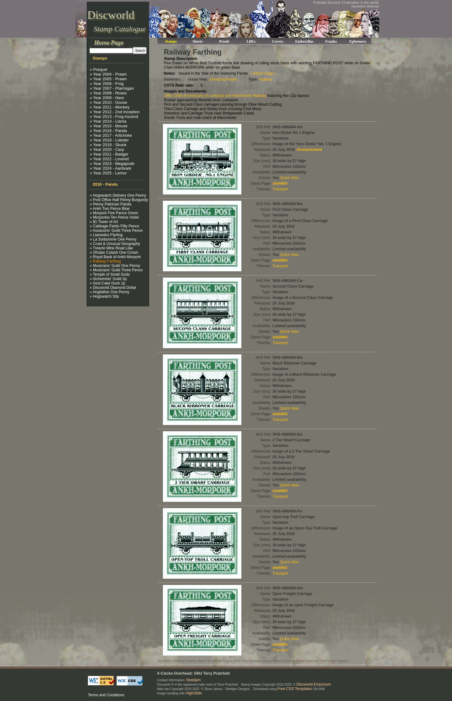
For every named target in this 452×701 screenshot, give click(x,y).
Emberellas (304, 41)
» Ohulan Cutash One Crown (114, 252)
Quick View (289, 178)
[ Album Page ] (263, 73)
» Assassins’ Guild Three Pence (116, 230)
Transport (280, 189)
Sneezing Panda (223, 79)
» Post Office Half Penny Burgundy (119, 200)
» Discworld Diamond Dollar (113, 287)
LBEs (251, 41)
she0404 (279, 183)
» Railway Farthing (105, 261)
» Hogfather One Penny (109, 292)
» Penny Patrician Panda (110, 204)
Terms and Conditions (106, 695)
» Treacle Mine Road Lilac (111, 248)
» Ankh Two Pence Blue (110, 208)
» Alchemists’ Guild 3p (108, 279)
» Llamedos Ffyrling (106, 235)
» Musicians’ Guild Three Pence (116, 270)
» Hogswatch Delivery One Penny (118, 195)
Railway (265, 79)
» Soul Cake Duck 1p (107, 283)
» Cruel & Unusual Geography (115, 244)
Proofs (224, 41)
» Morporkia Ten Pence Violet (114, 217)
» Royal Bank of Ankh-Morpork (115, 257)
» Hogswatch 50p (104, 296)
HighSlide (194, 693)
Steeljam (193, 680)
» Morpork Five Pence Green (114, 213)
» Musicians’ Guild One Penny (115, 265)
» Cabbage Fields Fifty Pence (114, 226)
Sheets (197, 41)
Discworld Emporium (313, 684)
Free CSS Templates (294, 689)
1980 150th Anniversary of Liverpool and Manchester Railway (215, 95)
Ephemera (357, 41)
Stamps (171, 41)
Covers (277, 41)
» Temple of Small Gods (110, 274)
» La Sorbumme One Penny (113, 239)
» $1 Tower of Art (104, 222)
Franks (331, 41)
